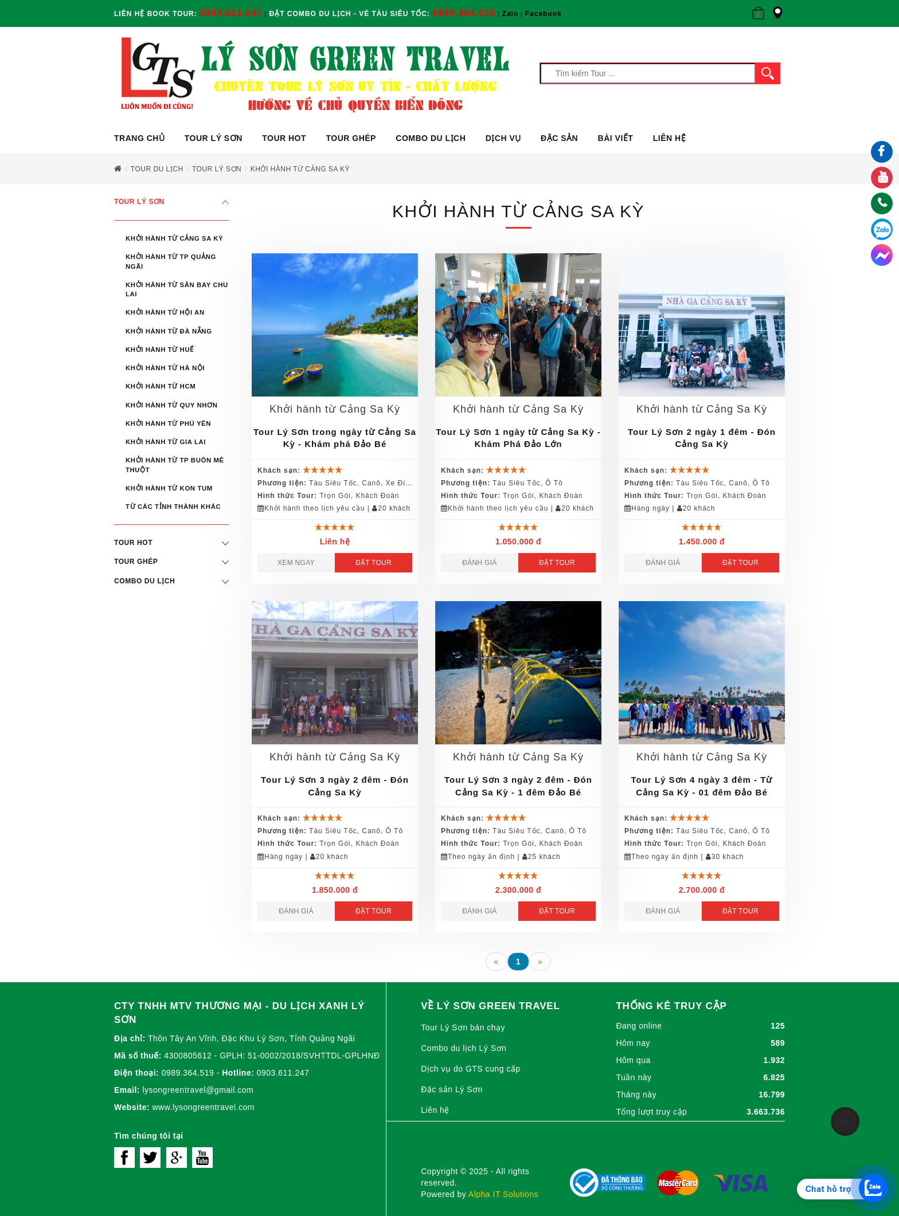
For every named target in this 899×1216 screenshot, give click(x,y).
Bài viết (616, 138)
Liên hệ (669, 138)
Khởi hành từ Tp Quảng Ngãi (171, 261)
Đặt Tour (373, 563)
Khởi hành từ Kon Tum (169, 488)
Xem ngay (296, 563)
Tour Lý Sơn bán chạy (463, 1027)
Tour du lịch (157, 169)
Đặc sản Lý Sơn (451, 1089)
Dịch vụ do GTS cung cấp (470, 1068)
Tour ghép (351, 138)
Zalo (510, 14)
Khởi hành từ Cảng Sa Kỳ (174, 238)
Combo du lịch (431, 138)
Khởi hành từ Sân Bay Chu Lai (177, 289)
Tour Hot (284, 138)
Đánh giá (479, 563)
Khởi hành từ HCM (161, 386)
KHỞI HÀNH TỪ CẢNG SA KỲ (300, 169)
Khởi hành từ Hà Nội (165, 367)
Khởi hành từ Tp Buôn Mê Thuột (175, 465)
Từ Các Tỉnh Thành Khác (173, 506)
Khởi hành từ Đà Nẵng (169, 331)
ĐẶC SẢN (559, 138)
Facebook (543, 14)
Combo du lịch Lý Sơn (463, 1048)
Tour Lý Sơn (214, 138)
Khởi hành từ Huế (160, 349)
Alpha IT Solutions (503, 1194)
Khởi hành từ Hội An (165, 312)
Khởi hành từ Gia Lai (166, 441)
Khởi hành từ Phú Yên (168, 423)
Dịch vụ (503, 138)
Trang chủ (139, 138)
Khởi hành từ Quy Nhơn (172, 405)
